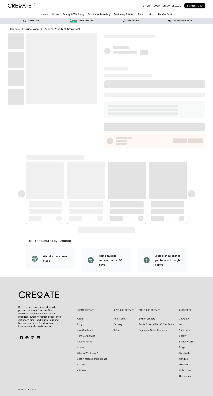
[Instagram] (32, 337)
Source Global (32, 20)
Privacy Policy (84, 341)
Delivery (118, 324)
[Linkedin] (38, 337)
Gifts (181, 324)
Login (157, 5)
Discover (184, 364)
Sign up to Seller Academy (153, 330)
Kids (151, 14)
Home (55, 14)
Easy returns (130, 20)
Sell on (147, 318)
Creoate (15, 29)
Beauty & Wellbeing (73, 14)
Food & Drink (165, 14)
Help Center (120, 318)
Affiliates (81, 370)
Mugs (182, 347)
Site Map (81, 364)
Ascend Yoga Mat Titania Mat (62, 29)
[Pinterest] (27, 337)
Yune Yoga (32, 29)
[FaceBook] (21, 337)
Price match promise (180, 20)
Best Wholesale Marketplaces (93, 358)
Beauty (182, 335)
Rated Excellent (81, 21)
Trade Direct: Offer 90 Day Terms (156, 324)
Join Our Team (85, 330)
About (80, 318)
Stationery (184, 330)
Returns (118, 330)
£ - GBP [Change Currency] (147, 5)
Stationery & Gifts (123, 14)
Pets (140, 14)
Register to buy (195, 5)
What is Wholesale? (87, 353)
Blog (79, 324)
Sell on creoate (172, 5)
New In (45, 14)
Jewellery (184, 318)
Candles (183, 358)
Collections (185, 370)
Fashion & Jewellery (99, 14)
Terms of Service (86, 335)
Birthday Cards (187, 341)
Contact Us (83, 347)
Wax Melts (184, 353)
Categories (185, 376)
